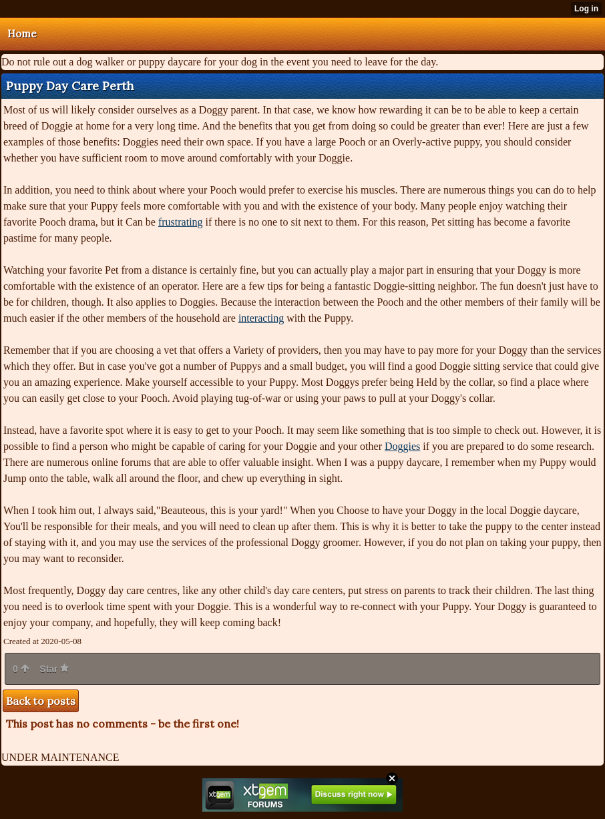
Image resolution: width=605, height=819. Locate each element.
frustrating (180, 222)
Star (54, 668)
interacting (261, 318)
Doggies (402, 446)
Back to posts (40, 701)
